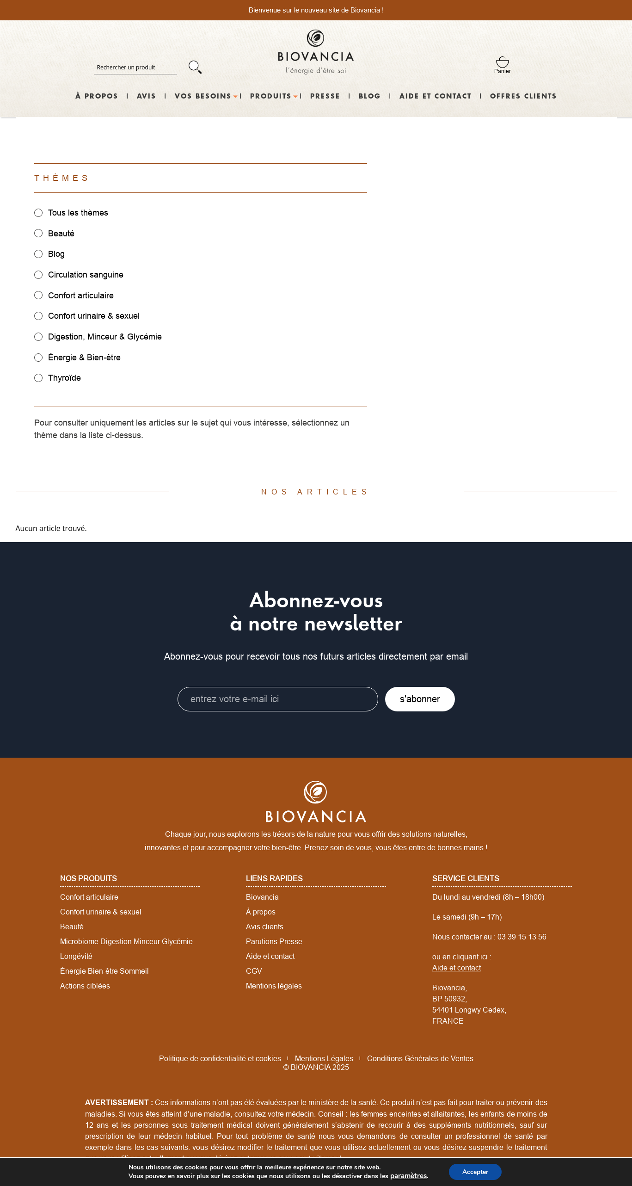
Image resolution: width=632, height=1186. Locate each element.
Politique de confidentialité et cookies (220, 1057)
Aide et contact (435, 96)
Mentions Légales (324, 1057)
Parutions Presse (274, 940)
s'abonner (420, 697)
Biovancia (262, 895)
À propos (96, 96)
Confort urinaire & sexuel (100, 910)
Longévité (76, 955)
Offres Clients (523, 96)
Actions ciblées (85, 984)
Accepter (474, 1171)
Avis (146, 96)
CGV (254, 969)
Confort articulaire (89, 895)
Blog (370, 96)
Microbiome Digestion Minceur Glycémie (126, 940)
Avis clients (264, 925)
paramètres (408, 1176)
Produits (271, 96)
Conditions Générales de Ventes (420, 1057)
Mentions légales (274, 984)
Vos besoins (203, 96)
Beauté (72, 925)
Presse (325, 96)
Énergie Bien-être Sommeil (104, 969)
